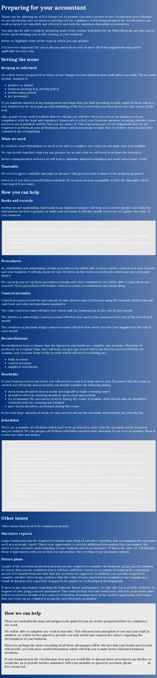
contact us (140, 663)
